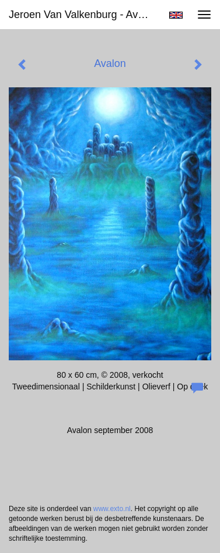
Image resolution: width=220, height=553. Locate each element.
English (176, 15)
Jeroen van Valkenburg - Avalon (83, 14)
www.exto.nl (112, 509)
